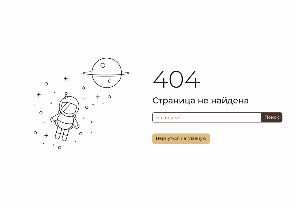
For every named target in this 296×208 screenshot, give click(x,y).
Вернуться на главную (181, 138)
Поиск (271, 117)
